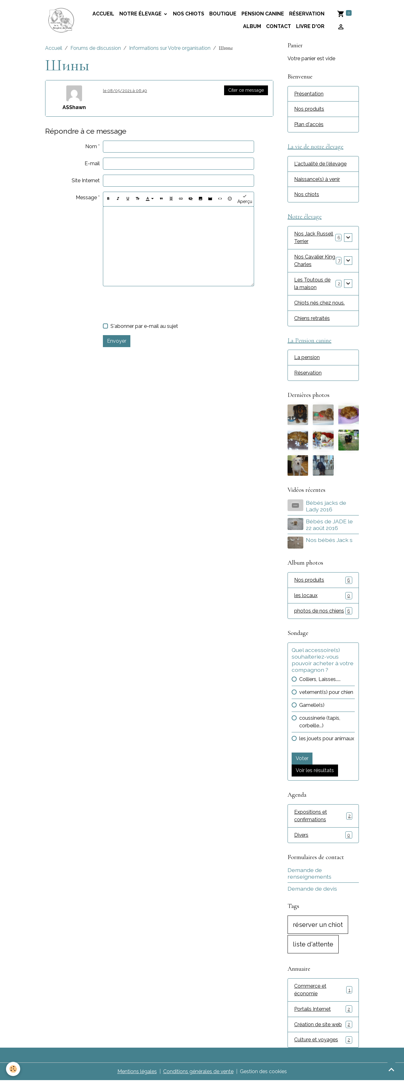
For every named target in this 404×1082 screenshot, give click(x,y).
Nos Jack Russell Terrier (313, 238)
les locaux (323, 596)
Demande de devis (312, 890)
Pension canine (262, 14)
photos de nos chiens (323, 611)
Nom (91, 146)
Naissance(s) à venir (317, 180)
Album (252, 27)
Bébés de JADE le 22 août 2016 (329, 525)
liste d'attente (313, 945)
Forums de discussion (95, 48)
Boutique (222, 14)
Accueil (53, 48)
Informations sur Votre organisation (170, 48)
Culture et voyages (323, 1041)
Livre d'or (310, 27)
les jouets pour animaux (326, 739)
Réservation (306, 14)
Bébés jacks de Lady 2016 (326, 507)
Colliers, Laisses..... (320, 680)
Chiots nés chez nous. (319, 303)
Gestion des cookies (263, 1073)
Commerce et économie (323, 991)
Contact (278, 27)
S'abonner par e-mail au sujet (144, 326)
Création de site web (323, 1025)
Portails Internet (323, 1010)
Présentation (309, 94)
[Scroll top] (391, 1069)
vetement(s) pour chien (326, 693)
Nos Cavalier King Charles (314, 261)
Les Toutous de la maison (312, 284)
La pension (307, 358)
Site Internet (86, 180)
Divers (323, 836)
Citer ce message (246, 90)
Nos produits (309, 109)
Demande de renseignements (309, 874)
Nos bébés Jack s (329, 541)
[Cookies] (13, 1069)
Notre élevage (141, 14)
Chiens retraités (312, 319)
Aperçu (244, 199)
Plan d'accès (309, 125)
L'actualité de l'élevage (320, 164)
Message (86, 198)
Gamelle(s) (311, 706)
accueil (103, 14)
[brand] (61, 20)
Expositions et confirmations (323, 816)
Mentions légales (137, 1073)
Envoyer (116, 341)
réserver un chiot (318, 926)
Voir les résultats (315, 771)
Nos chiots (188, 14)
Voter (302, 759)
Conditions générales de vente (198, 1073)
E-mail (92, 163)
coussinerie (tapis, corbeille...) (319, 723)
